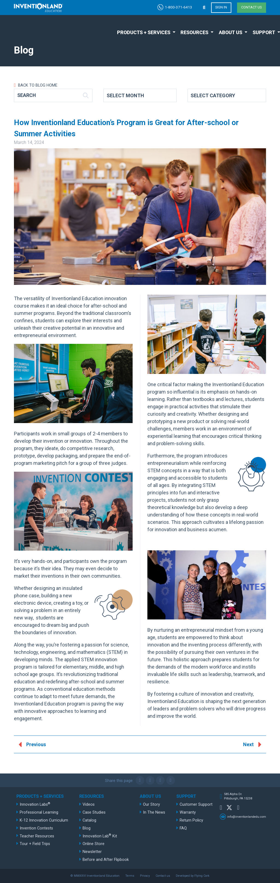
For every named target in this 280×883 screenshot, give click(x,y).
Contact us (251, 7)
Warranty (188, 812)
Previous (36, 745)
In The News (154, 812)
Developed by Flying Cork (192, 876)
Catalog (89, 820)
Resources (194, 32)
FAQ (183, 828)
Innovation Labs (35, 804)
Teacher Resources (37, 836)
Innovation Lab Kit (100, 835)
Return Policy (191, 820)
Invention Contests (36, 828)
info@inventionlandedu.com (246, 817)
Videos (89, 804)
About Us (230, 32)
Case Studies (94, 812)
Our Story (151, 804)
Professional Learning (39, 812)
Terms (129, 876)
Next (248, 745)
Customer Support (196, 804)
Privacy (145, 876)
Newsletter (92, 851)
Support (264, 32)
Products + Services (143, 32)
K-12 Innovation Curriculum (44, 820)
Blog (87, 828)
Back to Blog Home (37, 85)
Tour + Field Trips (35, 843)
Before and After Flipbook (106, 859)
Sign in (221, 7)
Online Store (93, 843)
